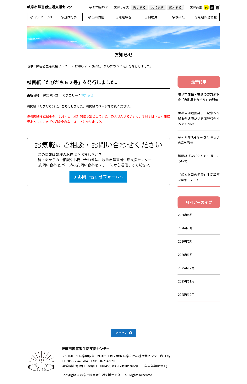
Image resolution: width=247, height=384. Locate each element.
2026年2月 (185, 241)
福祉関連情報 (207, 17)
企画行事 (70, 17)
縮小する (139, 7)
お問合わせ (100, 7)
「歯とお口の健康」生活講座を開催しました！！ (199, 177)
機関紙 (180, 17)
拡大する (175, 7)
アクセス (121, 333)
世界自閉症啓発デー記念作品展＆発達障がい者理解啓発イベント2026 (199, 118)
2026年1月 (185, 254)
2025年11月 (186, 281)
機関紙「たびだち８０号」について (199, 158)
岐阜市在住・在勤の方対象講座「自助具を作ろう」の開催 (199, 97)
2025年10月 (186, 294)
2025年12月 (186, 268)
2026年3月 (185, 228)
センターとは (43, 17)
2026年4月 (185, 214)
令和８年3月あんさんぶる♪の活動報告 (199, 140)
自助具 (152, 17)
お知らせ (87, 95)
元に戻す (157, 7)
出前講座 (98, 17)
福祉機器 (125, 17)
